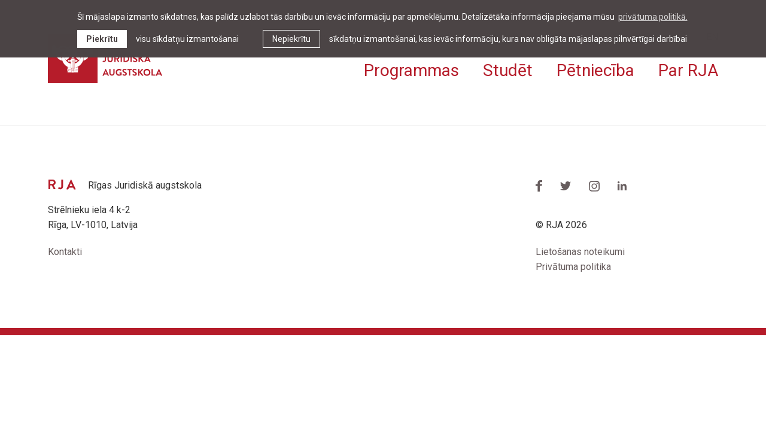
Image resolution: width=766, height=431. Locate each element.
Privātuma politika (573, 266)
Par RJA (688, 70)
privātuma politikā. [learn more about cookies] (653, 17)
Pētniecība (595, 70)
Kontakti (65, 251)
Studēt (508, 70)
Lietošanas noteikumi (580, 251)
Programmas (411, 70)
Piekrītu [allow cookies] (102, 39)
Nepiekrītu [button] (291, 39)
